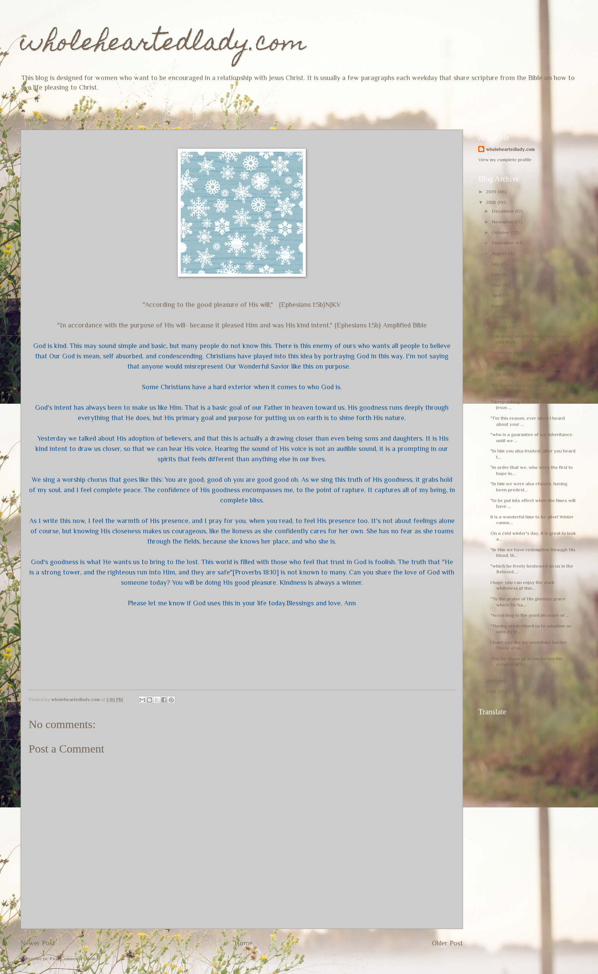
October (501, 232)
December (503, 211)
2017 (491, 681)
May (497, 285)
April (497, 295)
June (497, 274)
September (504, 243)
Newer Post (38, 943)
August (500, 253)
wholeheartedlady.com (163, 44)
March (499, 306)
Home (243, 943)
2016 (491, 691)
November (503, 222)
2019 (491, 191)
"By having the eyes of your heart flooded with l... (526, 388)
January (500, 327)
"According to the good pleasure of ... (529, 615)
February (502, 316)
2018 (491, 202)
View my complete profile (505, 159)
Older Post (447, 943)
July (496, 264)
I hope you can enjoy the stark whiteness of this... (522, 585)
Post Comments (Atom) (74, 958)
